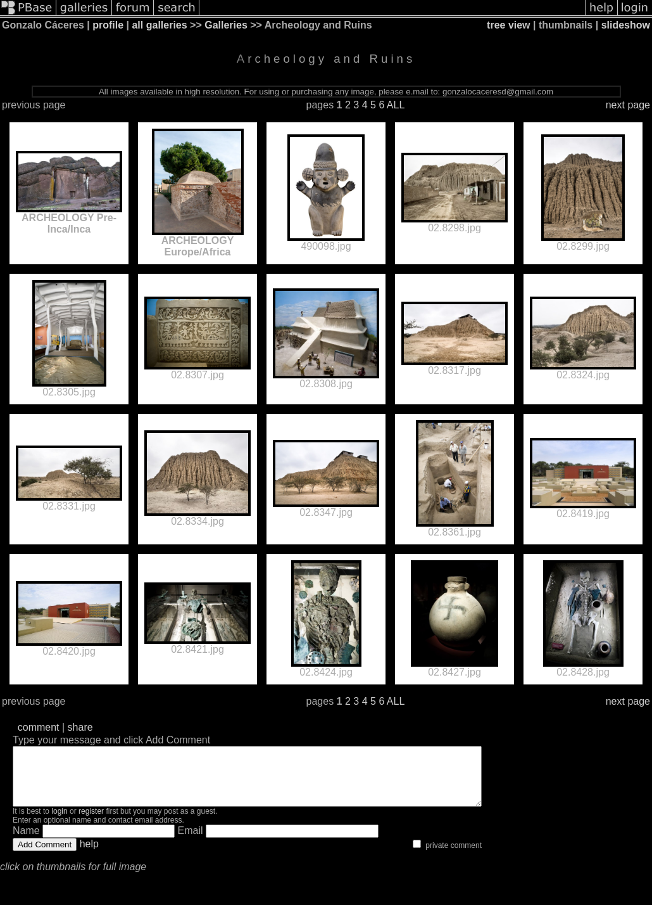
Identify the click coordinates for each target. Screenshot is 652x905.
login (59, 822)
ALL (395, 104)
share (80, 727)
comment (39, 727)
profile (107, 25)
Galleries (226, 25)
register (91, 822)
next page (628, 104)
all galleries (159, 25)
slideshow (625, 25)
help (89, 855)
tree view (508, 25)
